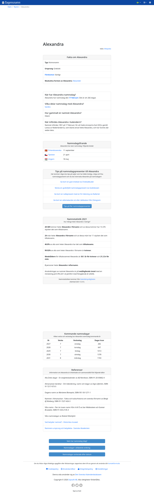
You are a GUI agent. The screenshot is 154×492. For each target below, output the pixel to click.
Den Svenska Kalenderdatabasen (88, 474)
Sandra (47, 107)
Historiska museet (70, 422)
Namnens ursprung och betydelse (58, 428)
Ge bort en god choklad (77, 182)
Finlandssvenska (54, 150)
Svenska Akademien (81, 428)
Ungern (51, 159)
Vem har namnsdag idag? (77, 441)
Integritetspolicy (85, 469)
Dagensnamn (12, 2)
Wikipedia (107, 49)
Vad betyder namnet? (53, 422)
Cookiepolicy (52, 469)
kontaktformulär (114, 463)
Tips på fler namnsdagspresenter (77, 206)
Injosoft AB (72, 479)
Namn (16, 7)
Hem (10, 7)
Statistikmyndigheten (87, 279)
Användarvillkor (68, 469)
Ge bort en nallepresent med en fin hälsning (77, 194)
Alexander (77, 81)
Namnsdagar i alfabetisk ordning (77, 448)
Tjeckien (51, 154)
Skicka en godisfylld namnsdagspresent (77, 188)
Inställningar (102, 469)
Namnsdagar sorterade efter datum (77, 454)
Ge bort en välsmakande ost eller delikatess (77, 200)
